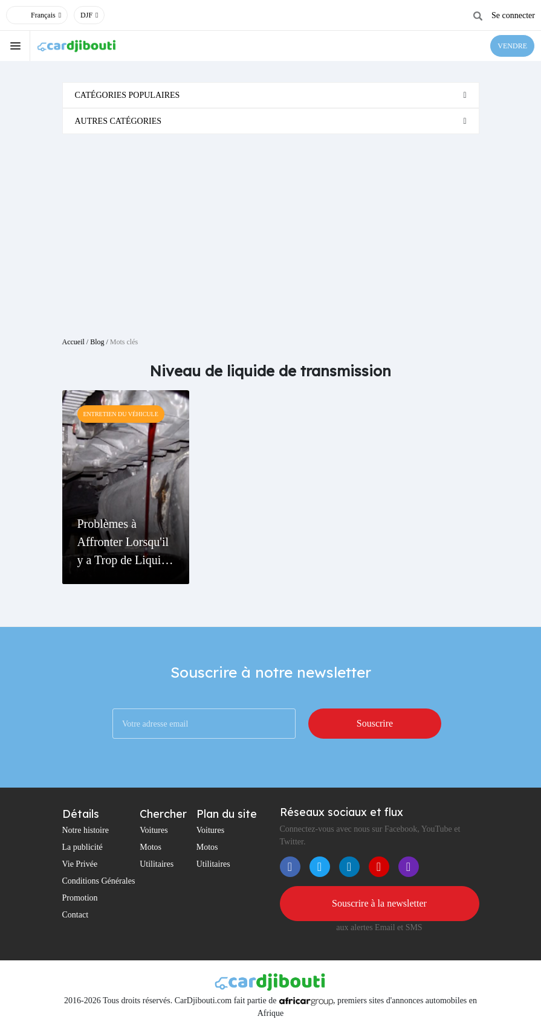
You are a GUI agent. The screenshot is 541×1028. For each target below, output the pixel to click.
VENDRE (512, 46)
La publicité (82, 847)
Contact (75, 914)
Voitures (153, 830)
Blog (97, 342)
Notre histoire (85, 830)
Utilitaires (156, 864)
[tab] (270, 95)
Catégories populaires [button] (127, 95)
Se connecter (513, 15)
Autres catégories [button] (118, 121)
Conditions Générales (98, 880)
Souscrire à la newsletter (379, 903)
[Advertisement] (270, 230)
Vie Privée (80, 864)
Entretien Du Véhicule (120, 414)
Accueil (73, 342)
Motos (150, 847)
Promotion (80, 897)
